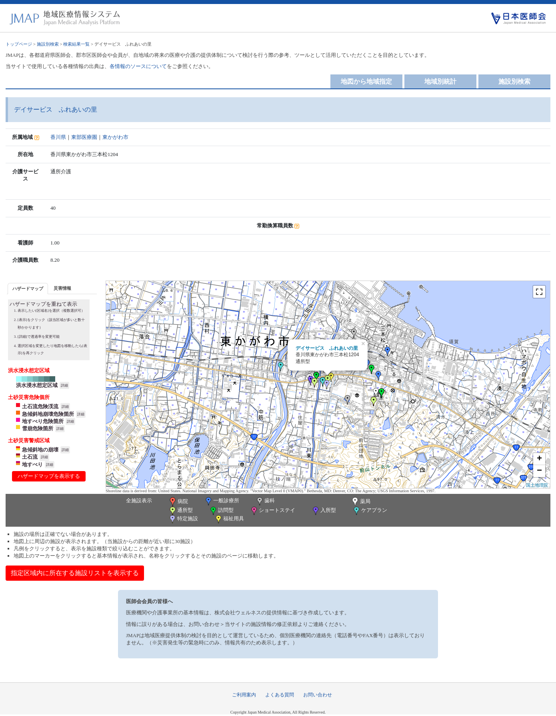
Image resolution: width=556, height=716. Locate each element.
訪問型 (221, 511)
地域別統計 (440, 81)
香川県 (58, 137)
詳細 (64, 385)
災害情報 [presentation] (62, 288)
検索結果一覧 (76, 44)
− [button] (539, 471)
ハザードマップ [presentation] (27, 288)
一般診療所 (221, 501)
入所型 (323, 511)
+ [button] (539, 459)
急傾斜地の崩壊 (40, 450)
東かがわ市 (115, 137)
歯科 (265, 501)
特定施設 (183, 519)
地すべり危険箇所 (43, 421)
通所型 (180, 511)
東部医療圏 (84, 137)
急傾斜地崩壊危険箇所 (48, 414)
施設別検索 (48, 44)
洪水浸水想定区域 (37, 385)
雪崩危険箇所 (37, 428)
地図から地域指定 (366, 81)
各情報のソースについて (138, 66)
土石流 (30, 457)
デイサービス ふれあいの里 (327, 348)
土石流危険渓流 (40, 406)
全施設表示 (139, 500)
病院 (178, 502)
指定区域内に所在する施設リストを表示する (75, 573)
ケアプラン (369, 511)
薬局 (360, 502)
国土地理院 (537, 485)
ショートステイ (272, 511)
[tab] (28, 288)
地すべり (32, 464)
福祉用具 (229, 519)
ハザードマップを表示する (49, 476)
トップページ (19, 44)
